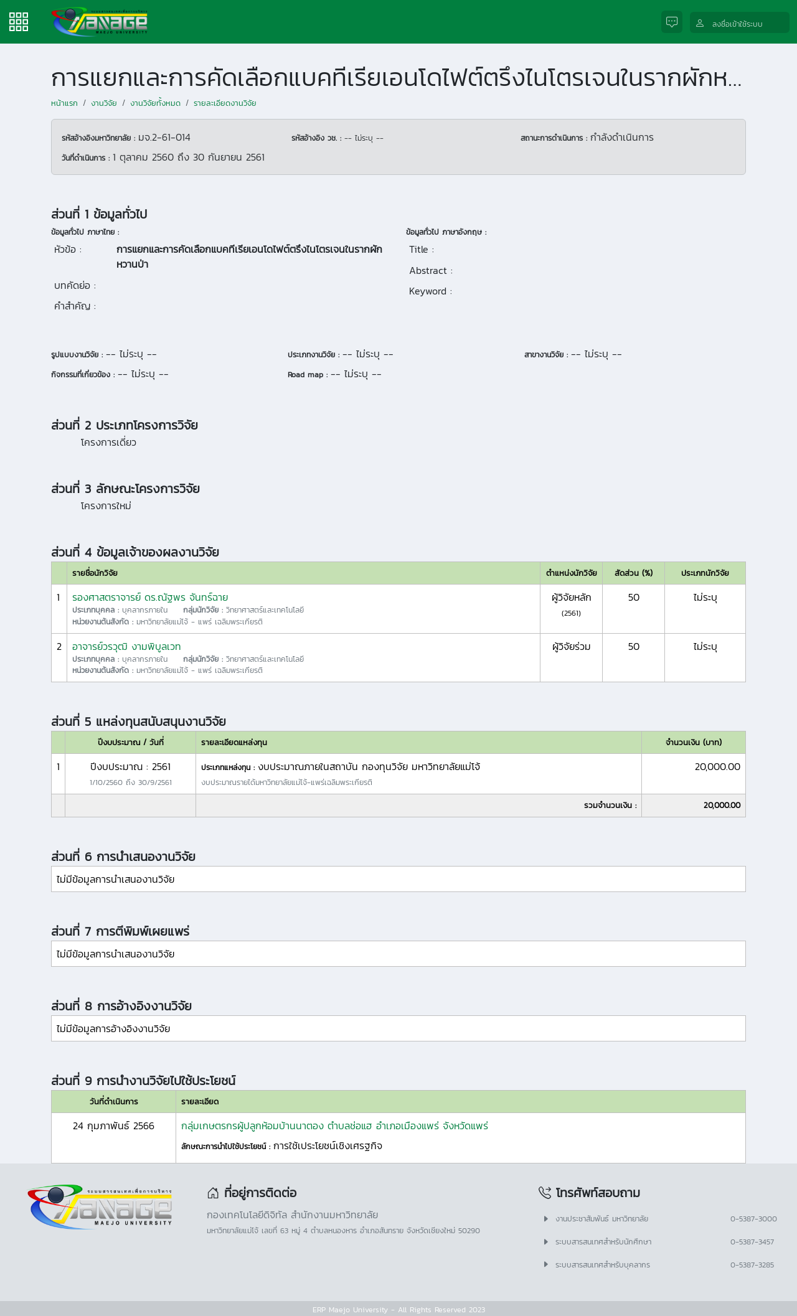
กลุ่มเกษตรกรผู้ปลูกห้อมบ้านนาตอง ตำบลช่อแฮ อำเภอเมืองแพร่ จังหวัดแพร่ (334, 1125)
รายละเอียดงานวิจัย (225, 103)
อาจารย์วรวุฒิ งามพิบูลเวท (126, 646)
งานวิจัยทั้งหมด (155, 103)
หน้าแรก (64, 103)
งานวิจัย (104, 103)
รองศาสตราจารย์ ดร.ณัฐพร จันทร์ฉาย (150, 597)
